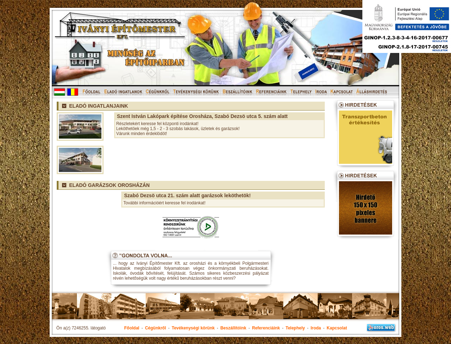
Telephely (295, 328)
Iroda (316, 328)
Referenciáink (266, 328)
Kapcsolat (337, 328)
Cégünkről (155, 328)
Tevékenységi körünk (193, 328)
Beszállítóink (233, 328)
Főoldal (131, 328)
